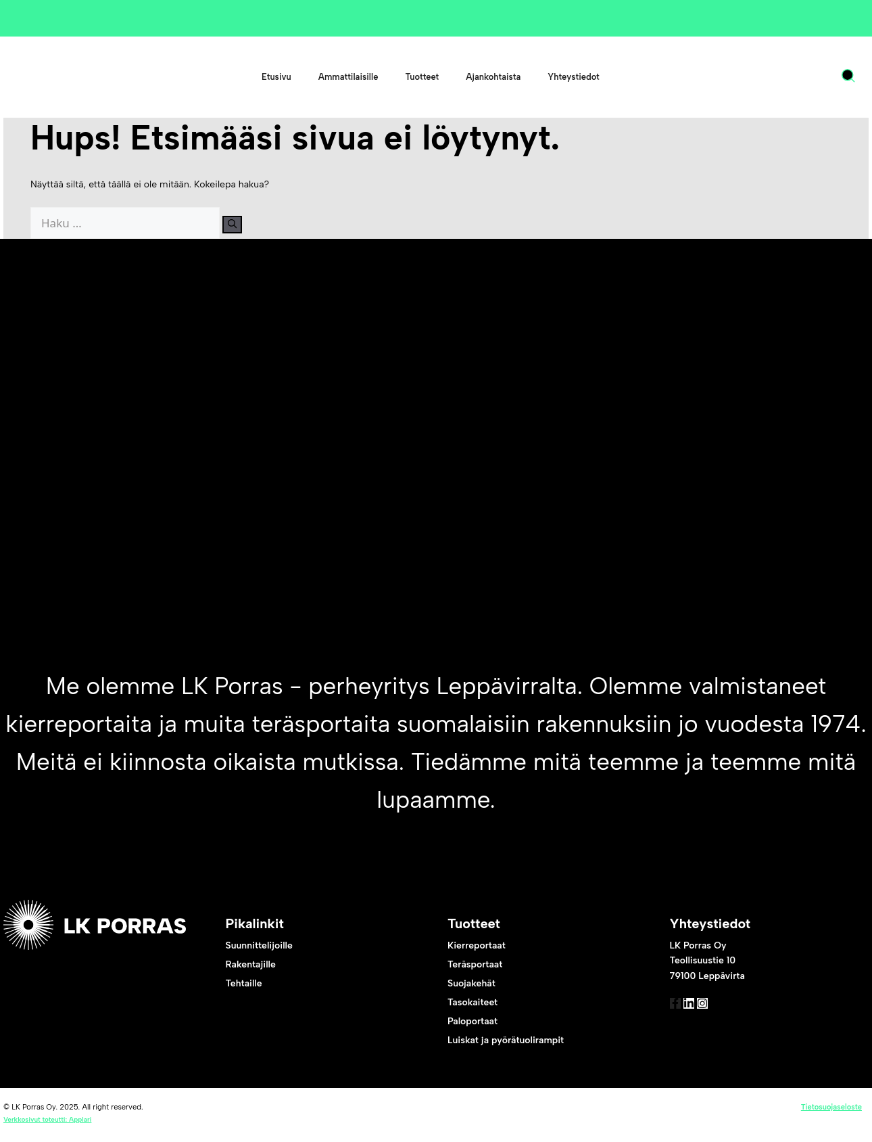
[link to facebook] (682, 1013)
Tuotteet (422, 77)
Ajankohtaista (493, 77)
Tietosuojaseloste (831, 1109)
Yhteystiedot (573, 77)
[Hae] (241, 224)
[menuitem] (804, 77)
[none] (811, 77)
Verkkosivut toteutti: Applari (47, 1122)
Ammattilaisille (348, 77)
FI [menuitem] (799, 77)
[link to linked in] (709, 1013)
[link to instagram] (736, 1013)
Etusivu (276, 77)
